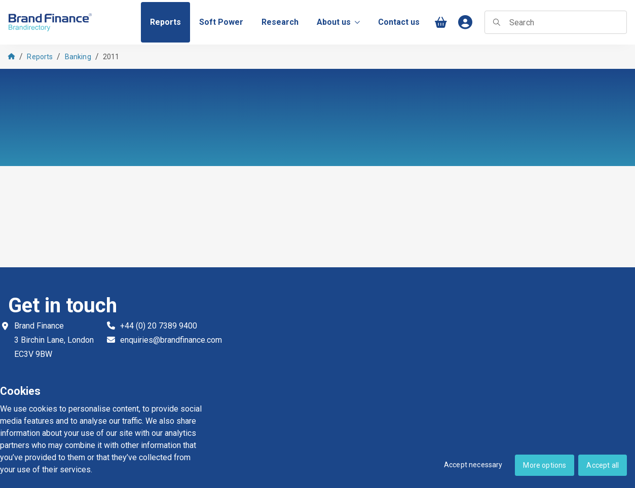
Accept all (602, 465)
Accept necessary (473, 465)
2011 (111, 57)
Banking (78, 57)
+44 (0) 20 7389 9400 (158, 326)
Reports (40, 57)
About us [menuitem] (338, 22)
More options (544, 465)
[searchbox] (555, 22)
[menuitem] (165, 22)
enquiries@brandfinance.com (171, 340)
